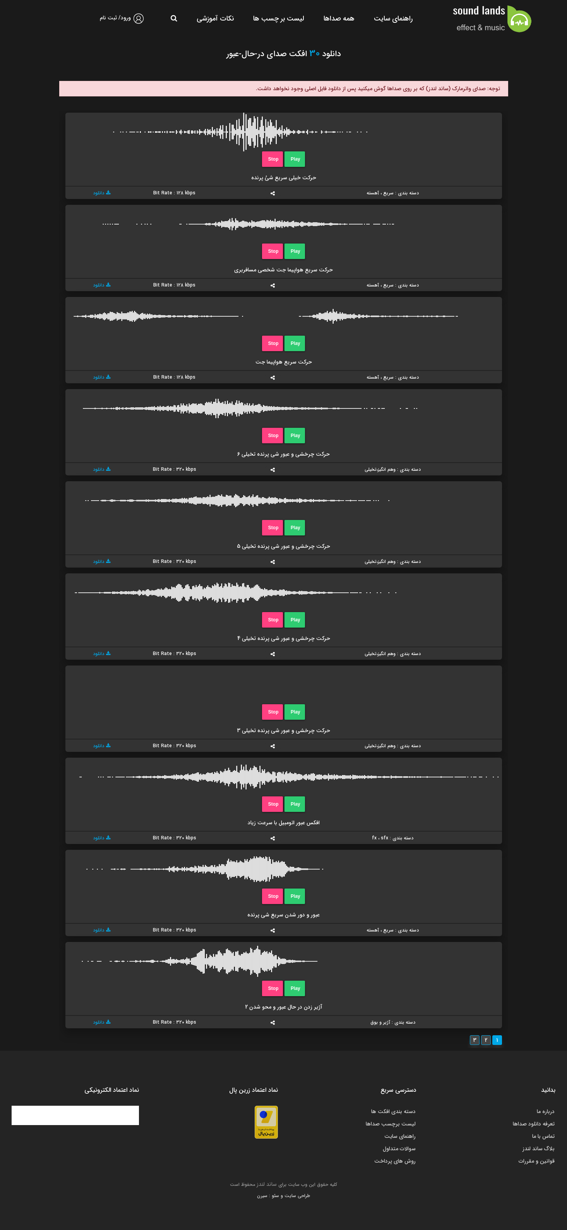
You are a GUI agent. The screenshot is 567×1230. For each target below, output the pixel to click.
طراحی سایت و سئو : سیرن (283, 1195)
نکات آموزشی (215, 18)
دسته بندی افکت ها (393, 1111)
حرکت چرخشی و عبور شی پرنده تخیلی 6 (283, 454)
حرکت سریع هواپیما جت (283, 362)
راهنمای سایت (393, 18)
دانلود (101, 193)
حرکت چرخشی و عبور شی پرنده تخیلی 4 (283, 638)
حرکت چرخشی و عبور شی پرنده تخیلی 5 (283, 546)
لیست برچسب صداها (391, 1124)
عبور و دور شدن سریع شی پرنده (283, 915)
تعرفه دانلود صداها (534, 1124)
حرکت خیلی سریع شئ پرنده (283, 177)
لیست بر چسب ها (278, 18)
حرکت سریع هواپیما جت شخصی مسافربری (283, 270)
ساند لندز (267, 1184)
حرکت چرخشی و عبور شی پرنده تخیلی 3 (283, 730)
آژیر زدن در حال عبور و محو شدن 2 (283, 1007)
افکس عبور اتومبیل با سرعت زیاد (284, 822)
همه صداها (339, 18)
